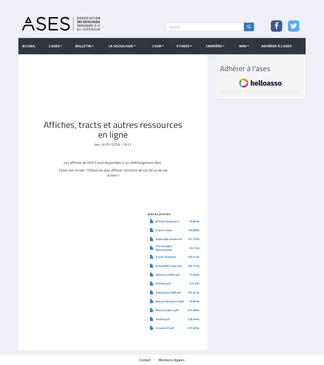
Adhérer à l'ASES (276, 46)
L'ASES (55, 46)
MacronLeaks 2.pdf (167, 310)
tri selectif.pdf (165, 328)
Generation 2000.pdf (168, 293)
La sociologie (122, 46)
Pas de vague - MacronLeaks (165, 248)
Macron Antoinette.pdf (170, 301)
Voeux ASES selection (169, 266)
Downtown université (169, 239)
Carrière (215, 46)
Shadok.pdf (163, 319)
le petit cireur (164, 230)
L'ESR (158, 46)
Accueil (29, 46)
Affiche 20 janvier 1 (167, 221)
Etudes (184, 46)
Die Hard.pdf (163, 284)
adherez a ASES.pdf (168, 275)
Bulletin (84, 46)
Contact (144, 359)
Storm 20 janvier (166, 257)
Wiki (244, 46)
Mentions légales (172, 359)
